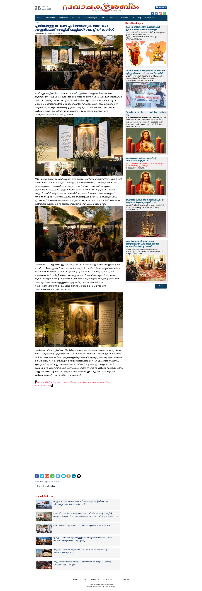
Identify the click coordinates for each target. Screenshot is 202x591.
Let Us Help (136, 18)
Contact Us (149, 18)
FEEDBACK (124, 579)
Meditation (63, 18)
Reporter (113, 18)
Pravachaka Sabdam (46, 486)
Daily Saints (50, 18)
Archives (124, 18)
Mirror (103, 18)
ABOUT (84, 579)
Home (39, 18)
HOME (75, 579)
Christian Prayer (90, 18)
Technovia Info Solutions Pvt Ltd (104, 586)
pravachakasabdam (107, 584)
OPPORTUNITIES (109, 579)
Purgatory (76, 18)
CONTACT (95, 579)
